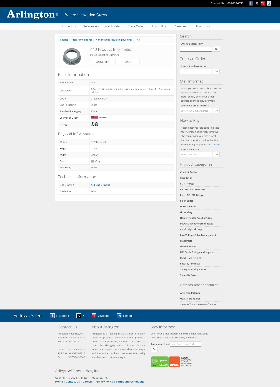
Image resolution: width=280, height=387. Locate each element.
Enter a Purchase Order (194, 66)
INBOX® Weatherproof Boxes (196, 223)
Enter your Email (160, 344)
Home (59, 381)
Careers (88, 381)
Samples (180, 26)
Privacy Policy (104, 381)
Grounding (186, 212)
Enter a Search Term (192, 43)
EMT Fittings (187, 183)
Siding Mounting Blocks (193, 269)
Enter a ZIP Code (190, 149)
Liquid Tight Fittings (191, 229)
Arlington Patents (190, 292)
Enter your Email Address (195, 105)
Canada (216, 144)
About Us (203, 26)
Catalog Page (102, 61)
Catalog (64, 39)
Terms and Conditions (130, 381)
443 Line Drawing (100, 184)
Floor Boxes (186, 200)
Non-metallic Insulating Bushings (114, 39)
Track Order (136, 26)
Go (216, 110)
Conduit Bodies (188, 172)
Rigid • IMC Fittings (190, 257)
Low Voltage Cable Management (198, 235)
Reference (91, 26)
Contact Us (73, 381)
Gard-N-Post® (188, 206)
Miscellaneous (188, 246)
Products (69, 26)
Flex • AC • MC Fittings (192, 195)
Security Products (190, 263)
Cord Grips (186, 177)
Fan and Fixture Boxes (192, 189)
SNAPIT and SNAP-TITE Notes (198, 304)
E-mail (127, 61)
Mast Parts (186, 240)
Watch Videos (114, 26)
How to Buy (158, 26)
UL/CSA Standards (190, 298)
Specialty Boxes (189, 275)
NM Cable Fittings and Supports (197, 252)
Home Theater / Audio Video (196, 217)
